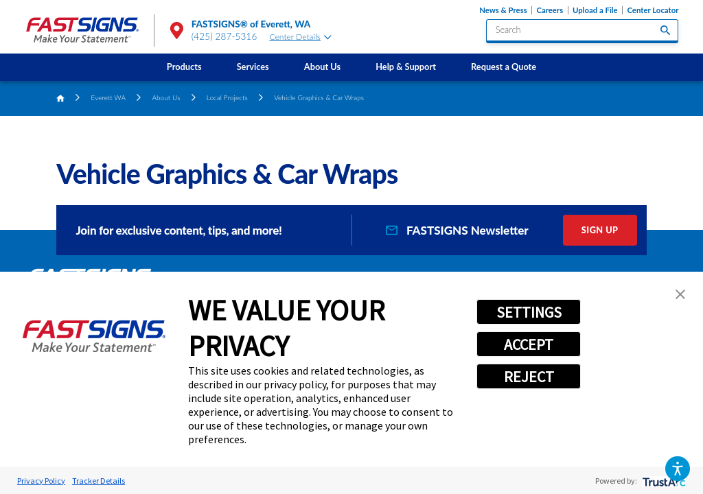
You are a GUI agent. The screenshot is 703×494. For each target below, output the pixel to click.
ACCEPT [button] (528, 344)
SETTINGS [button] (529, 312)
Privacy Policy (41, 480)
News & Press (503, 10)
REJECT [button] (529, 376)
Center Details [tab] (301, 37)
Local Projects (227, 97)
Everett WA (108, 97)
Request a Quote (503, 66)
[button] (677, 468)
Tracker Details (98, 480)
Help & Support (406, 66)
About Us (322, 66)
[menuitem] (184, 67)
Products (184, 66)
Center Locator (652, 10)
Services (253, 66)
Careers (549, 10)
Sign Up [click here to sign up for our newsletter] (600, 229)
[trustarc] (663, 480)
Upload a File (595, 10)
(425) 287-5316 (224, 36)
